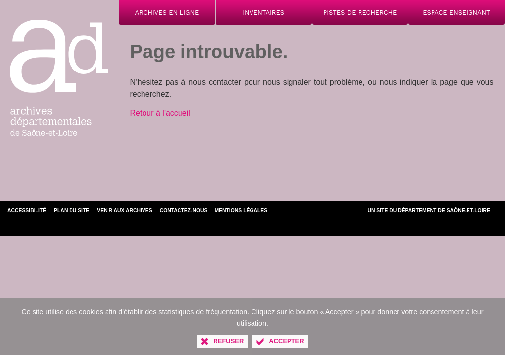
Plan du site (71, 210)
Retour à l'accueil (160, 113)
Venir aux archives (124, 210)
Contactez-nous (184, 210)
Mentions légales (241, 210)
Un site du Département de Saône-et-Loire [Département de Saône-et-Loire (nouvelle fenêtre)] (428, 210)
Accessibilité (26, 210)
